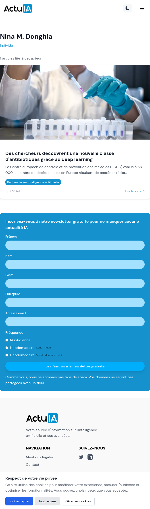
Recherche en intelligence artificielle (33, 182)
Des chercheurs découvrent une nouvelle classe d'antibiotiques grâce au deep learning (59, 156)
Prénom (11, 237)
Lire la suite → (135, 191)
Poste (9, 275)
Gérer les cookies (78, 501)
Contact (32, 464)
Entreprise (13, 294)
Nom (8, 256)
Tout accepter (19, 501)
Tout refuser (47, 501)
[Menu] (142, 8)
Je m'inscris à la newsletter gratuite (75, 366)
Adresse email (15, 313)
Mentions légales (40, 457)
